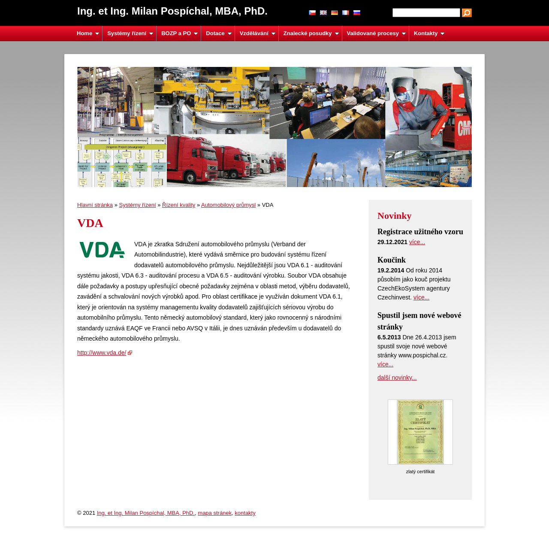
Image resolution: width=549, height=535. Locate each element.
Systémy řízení (130, 33)
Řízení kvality (178, 205)
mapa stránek (215, 513)
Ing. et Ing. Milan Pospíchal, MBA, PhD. (146, 513)
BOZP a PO (179, 33)
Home (88, 33)
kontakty (245, 513)
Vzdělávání (258, 33)
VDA (90, 223)
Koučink (391, 260)
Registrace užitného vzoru (420, 231)
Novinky (394, 215)
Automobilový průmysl (228, 205)
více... (417, 242)
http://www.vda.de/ (101, 352)
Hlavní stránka (95, 205)
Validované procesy (376, 33)
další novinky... (397, 377)
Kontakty (429, 33)
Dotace (219, 33)
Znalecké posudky (311, 33)
